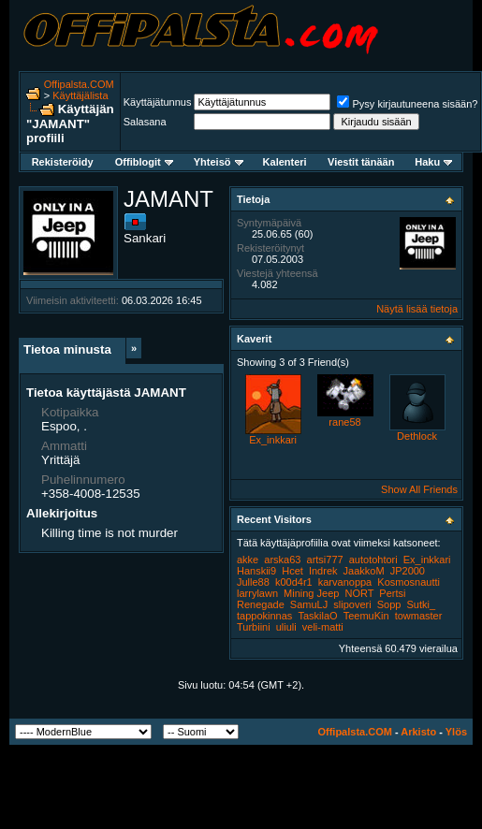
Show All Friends (419, 489)
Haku (433, 161)
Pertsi (392, 593)
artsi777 (325, 559)
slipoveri (352, 604)
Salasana (145, 121)
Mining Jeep (311, 593)
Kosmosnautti (408, 582)
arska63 (282, 559)
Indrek (323, 570)
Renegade (261, 604)
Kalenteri (285, 161)
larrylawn (257, 593)
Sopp (389, 604)
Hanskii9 (256, 570)
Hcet (292, 570)
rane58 (344, 422)
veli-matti (322, 627)
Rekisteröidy (63, 161)
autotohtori (373, 559)
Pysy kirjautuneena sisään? (407, 103)
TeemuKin (366, 615)
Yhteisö (218, 161)
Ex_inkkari (273, 439)
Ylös (456, 731)
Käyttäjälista (80, 95)
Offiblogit (144, 161)
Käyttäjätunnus (158, 102)
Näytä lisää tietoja (417, 308)
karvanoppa (345, 582)
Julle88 (253, 582)
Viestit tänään (361, 161)
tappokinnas (264, 615)
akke (247, 559)
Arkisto (418, 731)
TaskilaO (317, 615)
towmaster (419, 615)
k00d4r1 (294, 582)
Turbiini (253, 627)
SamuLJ (309, 604)
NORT (358, 593)
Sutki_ (420, 604)
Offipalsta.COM (79, 84)
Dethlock (417, 436)
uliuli (286, 627)
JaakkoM (364, 570)
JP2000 (407, 570)
